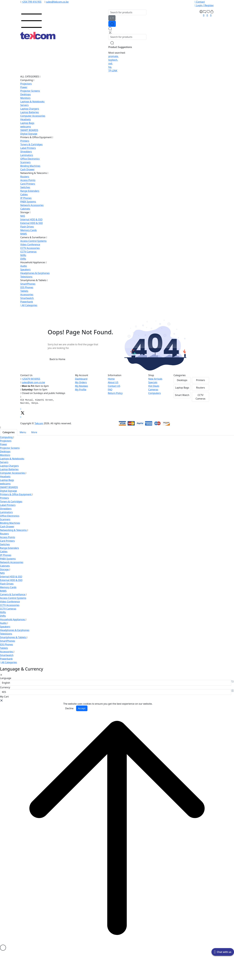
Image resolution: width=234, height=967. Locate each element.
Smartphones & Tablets (34, 280)
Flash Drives (27, 226)
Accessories (26, 294)
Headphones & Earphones (35, 273)
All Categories (28, 305)
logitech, (113, 59)
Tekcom (38, 423)
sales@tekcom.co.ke (57, 1)
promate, (113, 56)
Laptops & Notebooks (32, 101)
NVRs (23, 255)
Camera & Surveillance (33, 237)
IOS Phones (26, 287)
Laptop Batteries (29, 112)
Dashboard (81, 378)
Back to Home (57, 359)
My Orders (81, 382)
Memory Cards (28, 230)
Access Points (27, 180)
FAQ (110, 389)
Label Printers (28, 148)
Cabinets (25, 208)
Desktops (25, 94)
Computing (27, 80)
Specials (152, 382)
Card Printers (27, 183)
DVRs (23, 258)
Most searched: (116, 52)
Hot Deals (153, 386)
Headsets (25, 119)
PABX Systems (28, 201)
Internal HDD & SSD (31, 219)
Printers (24, 141)
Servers (24, 105)
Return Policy (115, 393)
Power (23, 87)
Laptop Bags (27, 123)
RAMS (23, 233)
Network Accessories (32, 205)
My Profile (80, 389)
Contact (200, 1)
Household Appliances (33, 262)
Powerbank (26, 301)
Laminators (26, 155)
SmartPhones (27, 283)
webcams (25, 126)
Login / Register (204, 5)
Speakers (25, 269)
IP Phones (25, 198)
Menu (23, 432)
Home (111, 378)
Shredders (26, 151)
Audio (23, 266)
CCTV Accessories (30, 248)
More (34, 432)
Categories (9, 432)
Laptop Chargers (29, 108)
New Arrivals (155, 378)
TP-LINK (112, 70)
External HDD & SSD (31, 223)
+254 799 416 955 (31, 1)
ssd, (110, 63)
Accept (82, 708)
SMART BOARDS (29, 130)
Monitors (25, 98)
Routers (24, 176)
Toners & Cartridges (31, 144)
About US (113, 382)
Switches (25, 187)
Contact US (114, 386)
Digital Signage (28, 133)
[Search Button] (112, 24)
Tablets (24, 291)
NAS (22, 216)
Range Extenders (29, 191)
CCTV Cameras (28, 251)
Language (5, 678)
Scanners (25, 162)
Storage (25, 212)
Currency (5, 687)
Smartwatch (27, 298)
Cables (24, 194)
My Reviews (81, 386)
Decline (69, 708)
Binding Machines (30, 166)
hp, (110, 67)
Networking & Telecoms (34, 173)
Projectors (26, 83)
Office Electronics (30, 158)
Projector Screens (30, 90)
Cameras (153, 389)
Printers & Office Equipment (36, 137)
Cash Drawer (27, 169)
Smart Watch (182, 395)
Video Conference (30, 244)
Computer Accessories (32, 115)
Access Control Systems (33, 241)
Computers (154, 393)
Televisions (26, 276)
